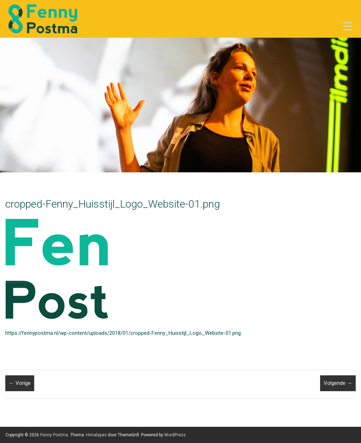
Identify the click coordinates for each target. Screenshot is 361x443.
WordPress (175, 434)
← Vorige (20, 383)
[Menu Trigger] (347, 26)
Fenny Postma (54, 434)
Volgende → (338, 383)
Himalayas (96, 434)
